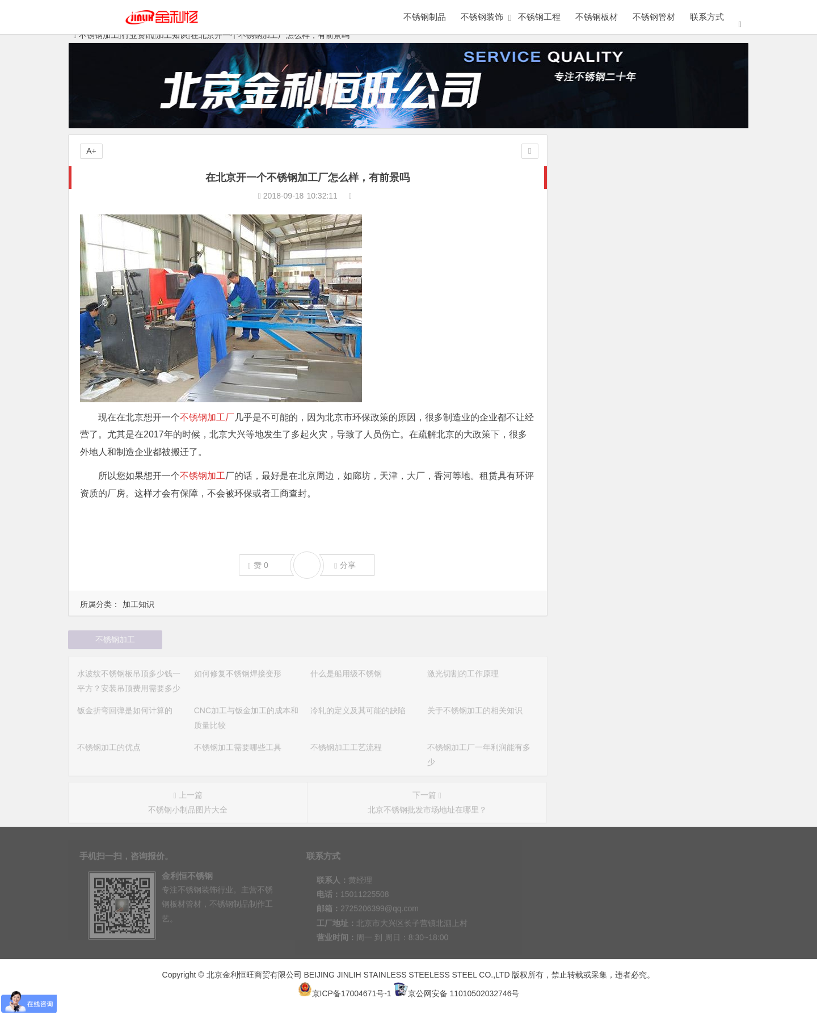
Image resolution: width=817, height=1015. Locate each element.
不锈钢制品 (424, 17)
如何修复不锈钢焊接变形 (610, 278)
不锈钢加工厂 (207, 417)
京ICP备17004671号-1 (344, 993)
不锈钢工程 (539, 17)
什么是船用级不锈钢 (602, 294)
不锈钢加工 (202, 476)
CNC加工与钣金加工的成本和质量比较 (634, 342)
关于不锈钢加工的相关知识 (614, 373)
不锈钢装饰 (482, 17)
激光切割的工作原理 (602, 310)
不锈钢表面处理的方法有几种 (617, 532)
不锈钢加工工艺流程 (602, 421)
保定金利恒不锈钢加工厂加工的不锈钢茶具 (641, 469)
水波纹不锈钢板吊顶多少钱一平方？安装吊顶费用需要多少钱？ (677, 262)
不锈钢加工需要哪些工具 (610, 405)
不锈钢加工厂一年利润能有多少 (621, 437)
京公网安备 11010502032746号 (457, 993)
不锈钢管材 (654, 17)
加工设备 (608, 176)
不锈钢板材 (596, 17)
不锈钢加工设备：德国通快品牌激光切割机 (641, 485)
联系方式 (707, 17)
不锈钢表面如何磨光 (602, 548)
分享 (345, 565)
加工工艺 (695, 176)
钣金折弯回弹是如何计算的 (614, 326)
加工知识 (138, 604)
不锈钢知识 (608, 198)
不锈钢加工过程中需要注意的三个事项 (633, 516)
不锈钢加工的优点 (598, 389)
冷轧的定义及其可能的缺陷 (614, 358)
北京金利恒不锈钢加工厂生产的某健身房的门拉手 (653, 453)
